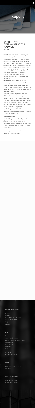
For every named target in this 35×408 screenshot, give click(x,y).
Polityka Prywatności (11, 354)
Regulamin (8, 352)
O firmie (7, 313)
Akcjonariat (8, 322)
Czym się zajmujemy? (11, 338)
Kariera (7, 349)
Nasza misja (9, 342)
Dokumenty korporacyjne (13, 317)
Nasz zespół (9, 344)
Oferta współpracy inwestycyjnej (15, 340)
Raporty (7, 315)
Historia (7, 336)
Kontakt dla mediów (11, 382)
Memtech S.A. (9, 368)
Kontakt (7, 324)
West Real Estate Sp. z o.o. (13, 366)
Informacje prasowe (11, 380)
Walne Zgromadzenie (11, 320)
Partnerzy (8, 346)
